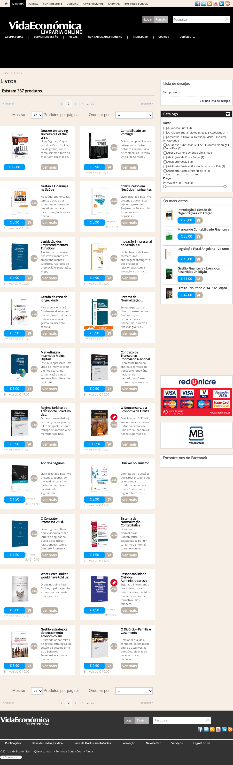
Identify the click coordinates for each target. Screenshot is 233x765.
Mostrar (18, 115)
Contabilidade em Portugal (133, 132)
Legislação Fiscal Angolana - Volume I (203, 250)
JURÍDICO (72, 3)
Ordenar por (99, 115)
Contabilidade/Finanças (105, 36)
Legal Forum (201, 743)
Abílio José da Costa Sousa (185, 157)
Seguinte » (146, 103)
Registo (160, 19)
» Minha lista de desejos (215, 101)
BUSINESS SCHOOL (136, 3)
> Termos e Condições (67, 751)
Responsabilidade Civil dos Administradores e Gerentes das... (134, 579)
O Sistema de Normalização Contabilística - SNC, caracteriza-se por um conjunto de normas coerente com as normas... (134, 540)
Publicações (13, 743)
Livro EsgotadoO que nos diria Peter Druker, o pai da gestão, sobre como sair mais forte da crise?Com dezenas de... (56, 148)
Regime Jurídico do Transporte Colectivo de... (56, 411)
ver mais (49, 167)
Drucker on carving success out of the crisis (54, 134)
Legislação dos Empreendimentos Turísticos (54, 244)
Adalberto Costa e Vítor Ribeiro (188, 170)
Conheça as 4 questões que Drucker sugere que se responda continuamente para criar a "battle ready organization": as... (135, 483)
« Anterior (8, 103)
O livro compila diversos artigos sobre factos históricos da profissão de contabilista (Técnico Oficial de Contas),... (136, 148)
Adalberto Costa (180, 161)
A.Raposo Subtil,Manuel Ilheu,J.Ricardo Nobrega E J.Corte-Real (196, 146)
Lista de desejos (176, 83)
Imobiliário (140, 36)
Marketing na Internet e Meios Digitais (52, 355)
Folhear (102, 328)
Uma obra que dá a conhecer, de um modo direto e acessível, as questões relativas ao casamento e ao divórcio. (135, 649)
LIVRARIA (17, 3)
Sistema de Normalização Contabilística (130, 521)
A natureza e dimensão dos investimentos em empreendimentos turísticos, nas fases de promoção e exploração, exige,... (56, 261)
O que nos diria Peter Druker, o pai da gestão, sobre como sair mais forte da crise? (55, 590)
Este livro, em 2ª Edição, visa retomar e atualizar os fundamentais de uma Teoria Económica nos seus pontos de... (135, 425)
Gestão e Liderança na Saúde (54, 188)
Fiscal (73, 36)
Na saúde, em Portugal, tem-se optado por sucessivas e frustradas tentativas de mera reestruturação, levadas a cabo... (55, 206)
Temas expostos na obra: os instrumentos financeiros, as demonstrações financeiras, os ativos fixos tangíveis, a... (134, 317)
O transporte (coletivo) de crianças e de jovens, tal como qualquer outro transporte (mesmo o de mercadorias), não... (56, 425)
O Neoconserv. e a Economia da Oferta (135, 409)
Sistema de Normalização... (132, 298)
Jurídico (185, 37)
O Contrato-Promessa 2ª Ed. (52, 520)
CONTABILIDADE (93, 3)
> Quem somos (41, 751)
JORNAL (33, 3)
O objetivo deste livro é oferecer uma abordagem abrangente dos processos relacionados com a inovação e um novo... (135, 261)
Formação (128, 743)
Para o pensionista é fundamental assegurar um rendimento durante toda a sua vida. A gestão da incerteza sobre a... (56, 317)
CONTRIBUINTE (52, 3)
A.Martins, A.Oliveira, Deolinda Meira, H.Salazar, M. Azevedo (195, 138)
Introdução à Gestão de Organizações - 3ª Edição (195, 211)
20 (92, 103)
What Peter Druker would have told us (54, 575)
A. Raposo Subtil (179, 128)
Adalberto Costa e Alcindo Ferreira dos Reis (196, 166)
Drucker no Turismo (135, 463)
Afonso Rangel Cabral (182, 175)
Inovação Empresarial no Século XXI (136, 243)
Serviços (177, 743)
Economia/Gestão (46, 36)
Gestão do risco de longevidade (54, 298)
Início (6, 73)
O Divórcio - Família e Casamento (136, 631)
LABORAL (114, 3)
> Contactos (10, 757)
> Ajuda (88, 751)
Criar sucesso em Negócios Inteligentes (136, 188)
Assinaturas (14, 36)
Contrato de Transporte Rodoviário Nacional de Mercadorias (135, 357)
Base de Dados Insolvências (92, 743)
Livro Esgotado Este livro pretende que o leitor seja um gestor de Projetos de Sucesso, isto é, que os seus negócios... (136, 206)
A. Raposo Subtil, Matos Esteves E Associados (197, 132)
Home (6, 3)
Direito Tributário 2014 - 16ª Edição (202, 288)
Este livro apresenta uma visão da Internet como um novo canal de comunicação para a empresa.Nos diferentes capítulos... (56, 372)
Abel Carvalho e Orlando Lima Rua (190, 152)
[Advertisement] (116, 54)
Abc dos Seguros (52, 463)
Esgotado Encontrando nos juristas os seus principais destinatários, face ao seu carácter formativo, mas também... (135, 594)
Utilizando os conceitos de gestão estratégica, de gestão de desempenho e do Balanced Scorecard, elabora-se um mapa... (56, 649)
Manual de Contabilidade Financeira (203, 229)
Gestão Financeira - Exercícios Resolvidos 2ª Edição (199, 270)
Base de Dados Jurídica (47, 743)
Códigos (163, 36)
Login (148, 19)
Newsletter (153, 743)
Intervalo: (169, 183)
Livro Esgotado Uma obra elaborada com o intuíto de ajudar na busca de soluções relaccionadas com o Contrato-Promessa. (54, 538)
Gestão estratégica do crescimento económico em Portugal (54, 634)
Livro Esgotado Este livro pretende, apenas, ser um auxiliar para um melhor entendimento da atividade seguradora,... (56, 483)
